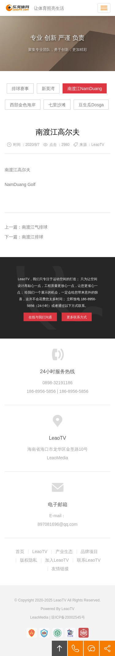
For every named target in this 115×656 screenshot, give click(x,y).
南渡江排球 (32, 236)
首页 (20, 551)
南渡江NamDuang (84, 88)
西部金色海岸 (23, 104)
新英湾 (48, 88)
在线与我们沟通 (42, 315)
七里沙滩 (57, 104)
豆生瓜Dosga (91, 104)
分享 (107, 648)
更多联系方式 (74, 315)
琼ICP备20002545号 (68, 617)
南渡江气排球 (35, 227)
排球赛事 (20, 88)
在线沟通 (91, 648)
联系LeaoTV (89, 560)
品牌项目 (89, 551)
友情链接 (60, 568)
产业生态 (64, 551)
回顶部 (59, 648)
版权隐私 (28, 560)
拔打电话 (75, 648)
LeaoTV (17, 8)
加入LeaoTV (57, 560)
